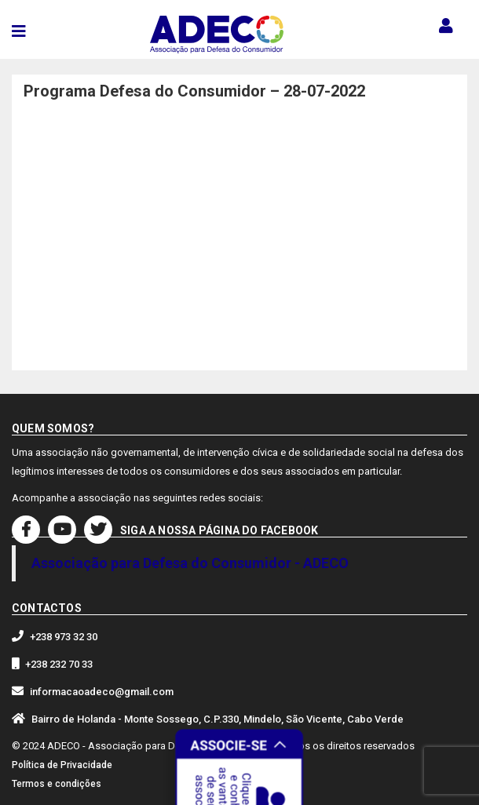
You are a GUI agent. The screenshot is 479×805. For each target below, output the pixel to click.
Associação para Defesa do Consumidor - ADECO (190, 563)
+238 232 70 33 (59, 664)
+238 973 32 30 (63, 637)
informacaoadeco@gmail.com (102, 692)
